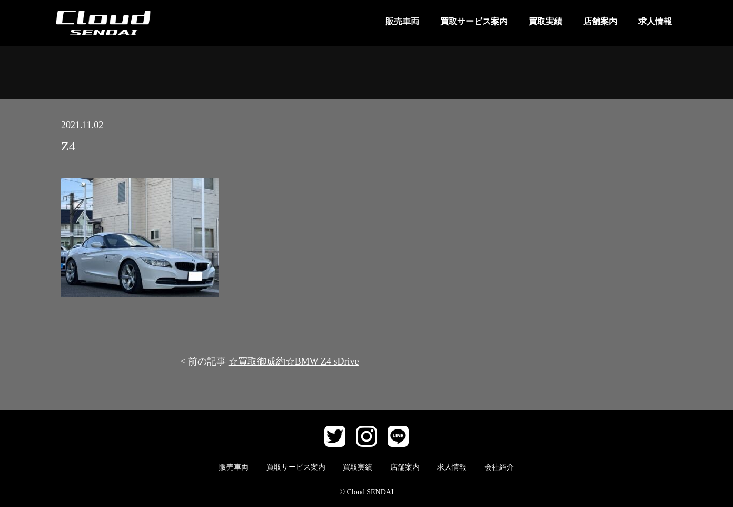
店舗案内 (600, 21)
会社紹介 (499, 467)
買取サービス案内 (474, 21)
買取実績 (545, 21)
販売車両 (402, 21)
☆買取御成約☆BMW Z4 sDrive (294, 361)
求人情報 (655, 21)
